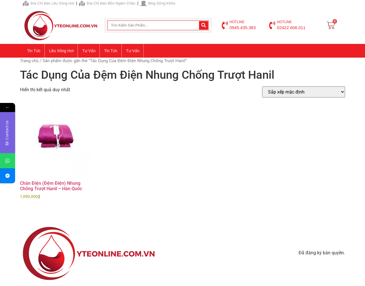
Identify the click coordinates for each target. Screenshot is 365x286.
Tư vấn (89, 50)
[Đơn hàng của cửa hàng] (303, 92)
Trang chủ (29, 60)
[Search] (203, 25)
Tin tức (33, 50)
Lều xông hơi (61, 50)
